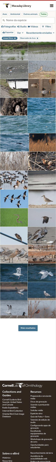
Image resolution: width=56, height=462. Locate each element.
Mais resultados (28, 328)
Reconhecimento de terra (41, 453)
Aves (5, 14)
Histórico (6, 458)
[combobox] (30, 20)
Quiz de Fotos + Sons (39, 417)
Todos (43, 14)
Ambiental (15, 14)
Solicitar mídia (36, 410)
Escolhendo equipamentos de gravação (38, 433)
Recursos (35, 392)
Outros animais (30, 14)
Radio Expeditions (10, 408)
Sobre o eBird (10, 453)
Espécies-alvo (36, 414)
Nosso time (7, 461)
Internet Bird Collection (12, 411)
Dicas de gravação (38, 402)
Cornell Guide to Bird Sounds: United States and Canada (12, 402)
